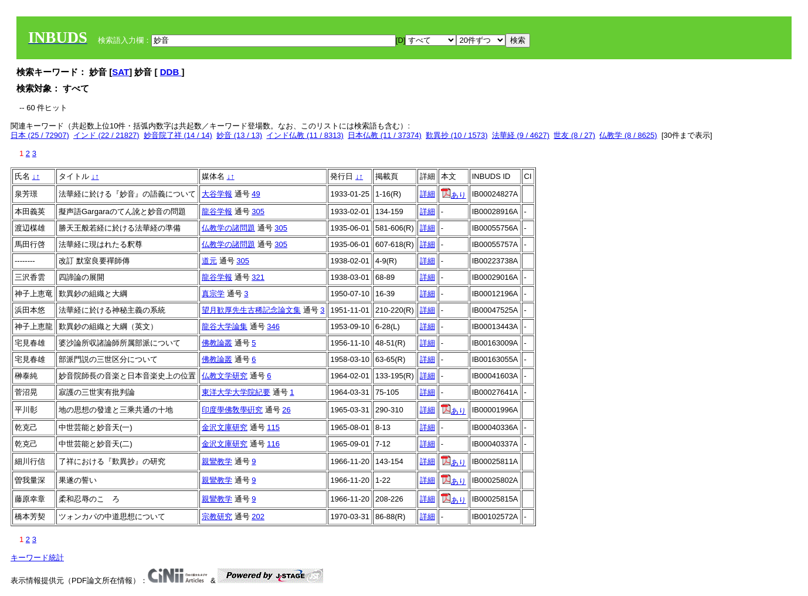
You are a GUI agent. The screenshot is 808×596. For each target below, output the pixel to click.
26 (286, 409)
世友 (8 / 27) (574, 135)
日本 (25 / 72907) (40, 135)
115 (273, 427)
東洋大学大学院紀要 (236, 392)
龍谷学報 (217, 211)
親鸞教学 (217, 461)
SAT (120, 72)
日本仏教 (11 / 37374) (385, 135)
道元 (209, 260)
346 (273, 326)
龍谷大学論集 (224, 326)
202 (258, 516)
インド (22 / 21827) (106, 135)
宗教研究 (217, 516)
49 (256, 193)
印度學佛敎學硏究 (232, 409)
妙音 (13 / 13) (239, 135)
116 (273, 443)
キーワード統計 (37, 557)
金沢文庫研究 (224, 427)
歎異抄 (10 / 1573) (457, 135)
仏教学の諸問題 (228, 227)
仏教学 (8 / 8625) (628, 135)
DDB (171, 72)
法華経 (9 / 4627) (520, 135)
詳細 (427, 193)
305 (258, 211)
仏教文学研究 (224, 375)
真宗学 (213, 293)
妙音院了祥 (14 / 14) (178, 135)
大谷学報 (217, 193)
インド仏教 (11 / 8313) (305, 135)
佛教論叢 (217, 342)
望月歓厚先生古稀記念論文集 (251, 310)
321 (258, 277)
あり (453, 195)
